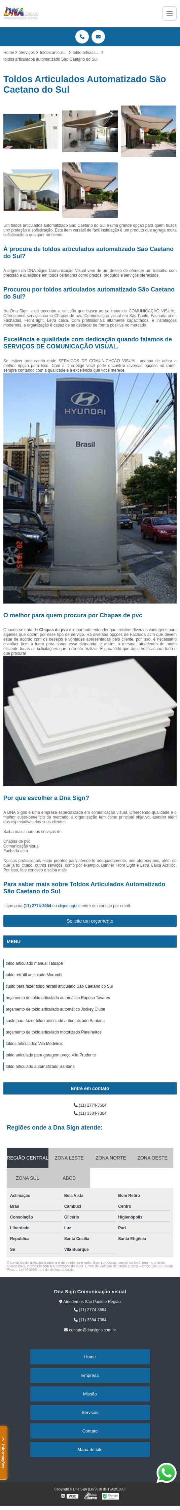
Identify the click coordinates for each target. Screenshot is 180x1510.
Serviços (90, 1412)
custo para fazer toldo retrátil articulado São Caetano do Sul (59, 986)
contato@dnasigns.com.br (90, 1330)
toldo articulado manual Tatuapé (34, 963)
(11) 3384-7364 (90, 1113)
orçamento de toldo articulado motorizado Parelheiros (54, 1032)
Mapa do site (89, 1449)
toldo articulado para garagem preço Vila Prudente (51, 1055)
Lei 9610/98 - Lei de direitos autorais (46, 1270)
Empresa (90, 1375)
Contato (90, 1431)
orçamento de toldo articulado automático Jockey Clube (55, 1009)
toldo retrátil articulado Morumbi (34, 975)
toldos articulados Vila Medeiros (34, 1043)
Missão (90, 1393)
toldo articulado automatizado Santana (40, 1066)
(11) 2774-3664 (38, 905)
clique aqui (67, 905)
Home (90, 1356)
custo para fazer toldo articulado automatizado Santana (55, 1020)
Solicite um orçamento (90, 921)
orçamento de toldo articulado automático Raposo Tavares (58, 997)
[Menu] (170, 13)
